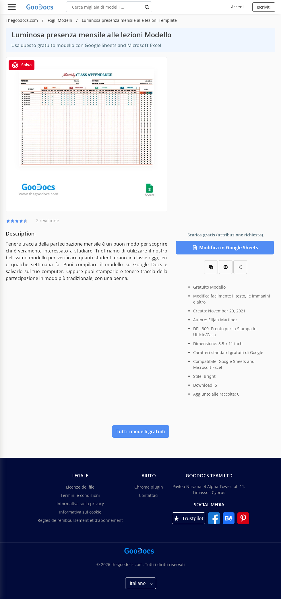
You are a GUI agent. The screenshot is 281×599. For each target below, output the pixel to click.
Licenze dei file (80, 487)
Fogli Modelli (60, 20)
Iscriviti (264, 7)
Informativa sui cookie (80, 512)
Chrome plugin (148, 487)
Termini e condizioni (80, 495)
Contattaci (148, 495)
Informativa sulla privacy (80, 503)
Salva (21, 65)
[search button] (147, 6)
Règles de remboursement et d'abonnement (80, 520)
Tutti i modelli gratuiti (140, 431)
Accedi (237, 6)
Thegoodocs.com (22, 20)
